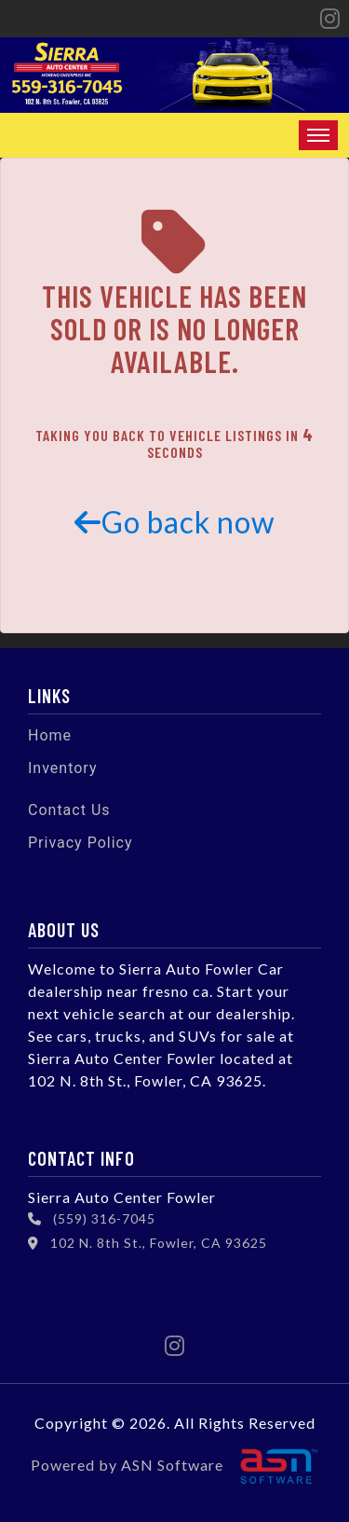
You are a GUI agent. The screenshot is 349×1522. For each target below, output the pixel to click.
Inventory (63, 768)
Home (50, 735)
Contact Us (69, 810)
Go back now (174, 522)
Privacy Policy (80, 842)
